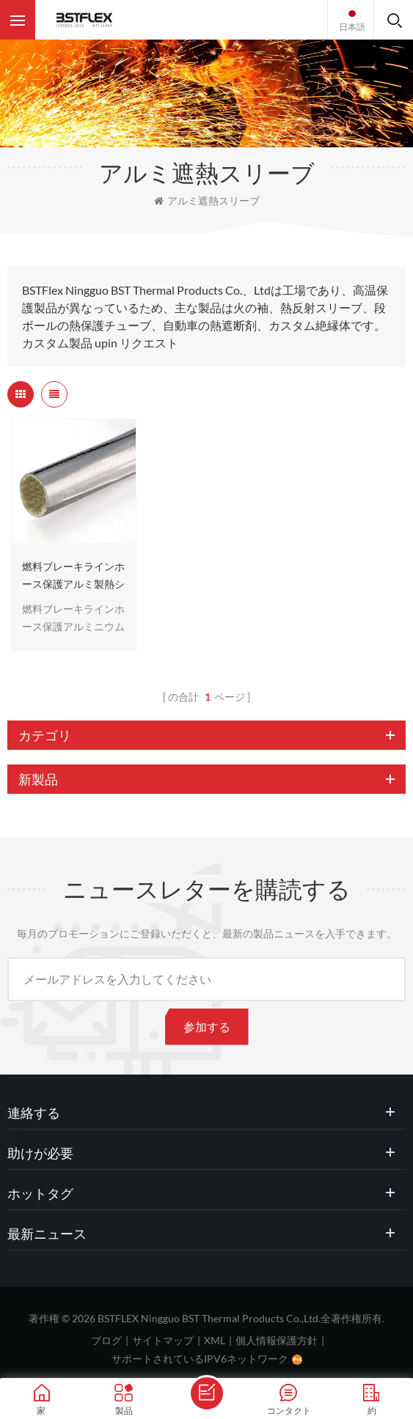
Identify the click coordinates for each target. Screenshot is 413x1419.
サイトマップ (163, 1340)
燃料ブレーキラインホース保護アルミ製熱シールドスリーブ (73, 576)
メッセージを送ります (207, 1393)
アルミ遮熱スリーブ (207, 200)
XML (214, 1340)
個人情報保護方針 (276, 1340)
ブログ (106, 1340)
